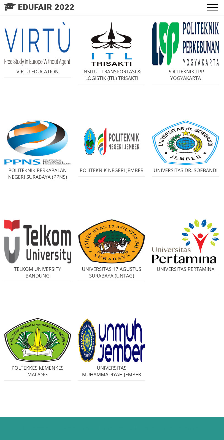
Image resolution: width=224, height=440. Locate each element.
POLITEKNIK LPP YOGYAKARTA (185, 74)
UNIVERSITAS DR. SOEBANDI (186, 170)
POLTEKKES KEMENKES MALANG (38, 371)
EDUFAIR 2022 (68, 428)
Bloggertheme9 (120, 428)
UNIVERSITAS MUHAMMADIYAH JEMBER (111, 371)
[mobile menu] (212, 7)
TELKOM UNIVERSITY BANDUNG (37, 272)
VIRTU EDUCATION (38, 71)
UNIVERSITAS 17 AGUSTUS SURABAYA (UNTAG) (111, 272)
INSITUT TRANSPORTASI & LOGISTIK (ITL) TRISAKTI (111, 74)
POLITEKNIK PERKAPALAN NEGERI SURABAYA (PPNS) (37, 173)
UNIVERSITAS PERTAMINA (186, 269)
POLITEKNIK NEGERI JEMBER (112, 170)
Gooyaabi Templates (182, 428)
